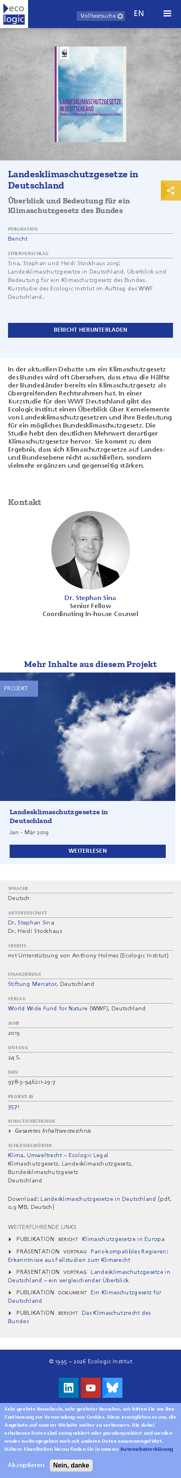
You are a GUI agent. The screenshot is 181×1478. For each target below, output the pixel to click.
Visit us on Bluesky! (112, 1388)
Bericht (17, 239)
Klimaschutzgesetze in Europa (123, 1239)
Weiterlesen (88, 851)
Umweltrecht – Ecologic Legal (67, 1155)
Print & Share (171, 190)
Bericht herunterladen (91, 330)
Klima (16, 1155)
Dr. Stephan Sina (31, 923)
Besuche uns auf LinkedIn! (69, 1388)
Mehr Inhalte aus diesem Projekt (90, 664)
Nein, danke (71, 1471)
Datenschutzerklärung (146, 1455)
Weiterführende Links (42, 1227)
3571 (13, 1106)
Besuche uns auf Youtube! (91, 1388)
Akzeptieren (26, 1471)
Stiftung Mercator (32, 984)
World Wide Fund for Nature (47, 1009)
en (139, 14)
